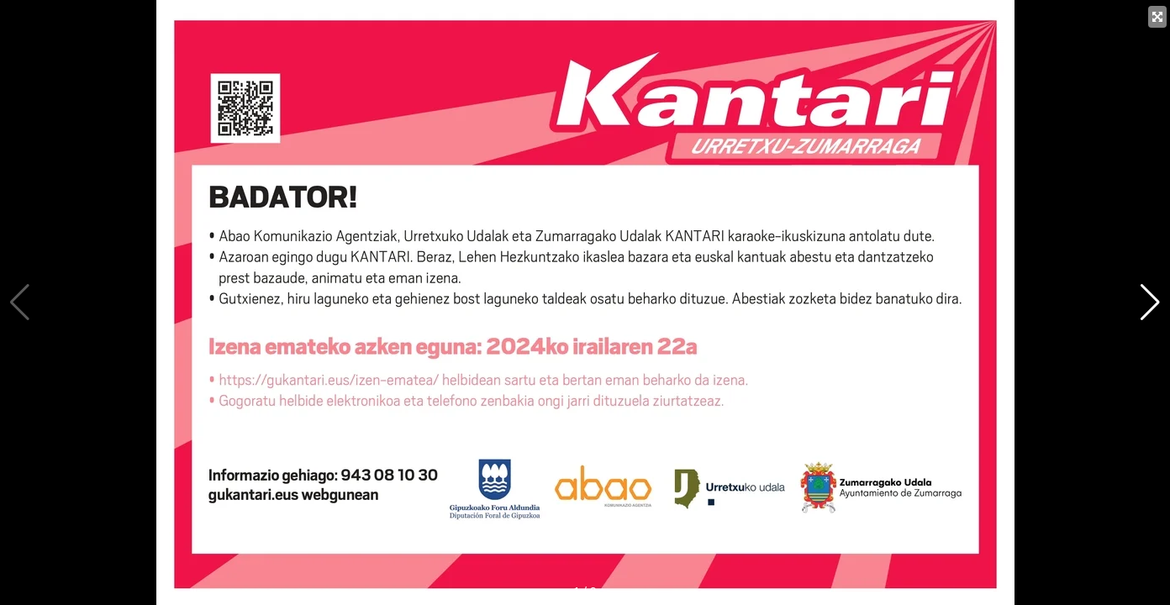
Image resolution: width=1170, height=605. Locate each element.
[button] (1150, 302)
